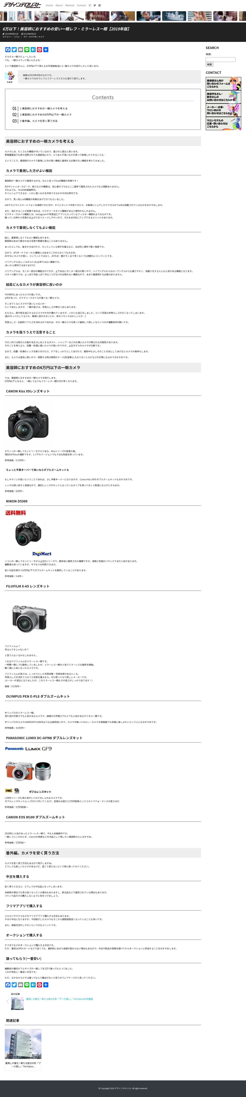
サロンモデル (97, 16)
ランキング (174, 16)
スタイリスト (148, 16)
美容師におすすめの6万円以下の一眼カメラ (46, 114)
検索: (208, 54)
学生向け (72, 16)
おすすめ (33, 36)
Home (49, 5)
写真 (199, 16)
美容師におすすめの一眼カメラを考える (44, 108)
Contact (81, 5)
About (59, 5)
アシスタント (20, 16)
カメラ (41, 36)
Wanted (69, 5)
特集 (46, 16)
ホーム (123, 16)
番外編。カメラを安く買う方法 (38, 120)
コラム (225, 16)
